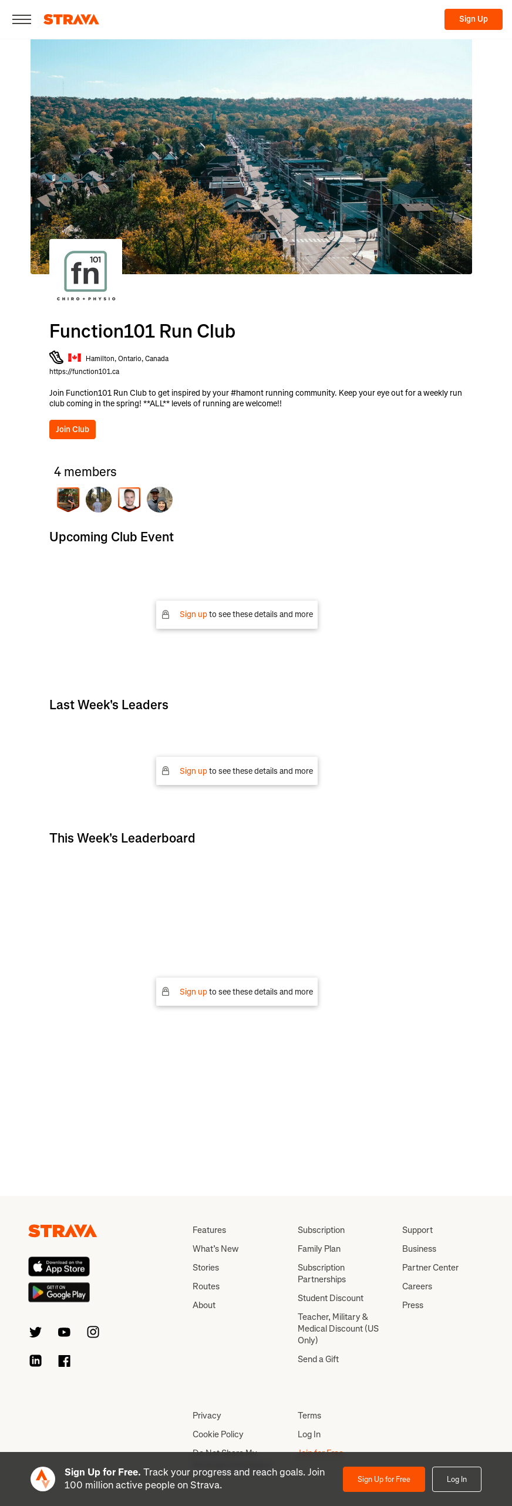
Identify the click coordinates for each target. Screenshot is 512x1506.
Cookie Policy (218, 1434)
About (204, 1305)
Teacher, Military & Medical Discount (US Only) (338, 1328)
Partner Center (430, 1267)
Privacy (207, 1415)
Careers (417, 1286)
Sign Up (473, 19)
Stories (206, 1267)
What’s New (215, 1249)
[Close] (21, 19)
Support (417, 1230)
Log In (457, 1479)
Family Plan (319, 1249)
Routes (206, 1286)
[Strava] (71, 19)
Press (412, 1305)
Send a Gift (318, 1359)
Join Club (72, 429)
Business (419, 1249)
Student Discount (330, 1298)
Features (209, 1230)
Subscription (321, 1230)
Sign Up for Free (384, 1479)
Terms (309, 1415)
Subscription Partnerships (322, 1273)
